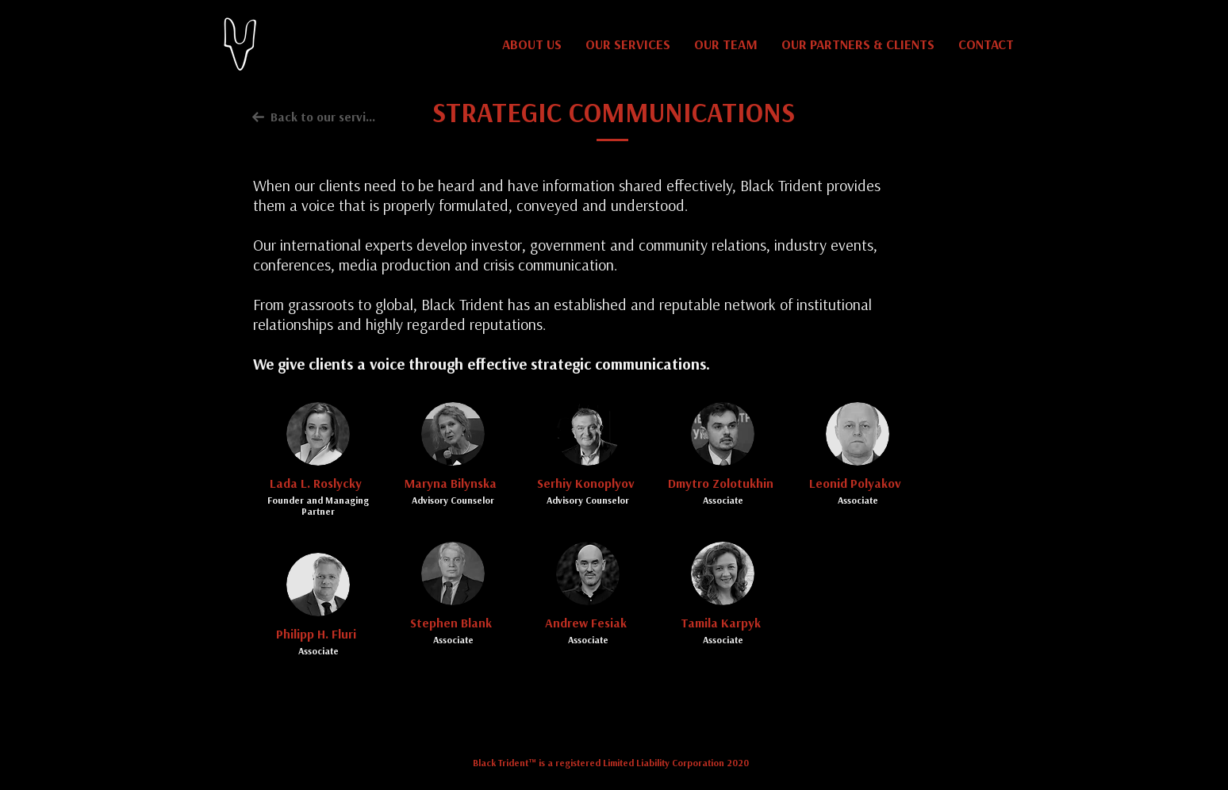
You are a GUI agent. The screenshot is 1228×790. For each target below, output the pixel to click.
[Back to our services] (315, 116)
